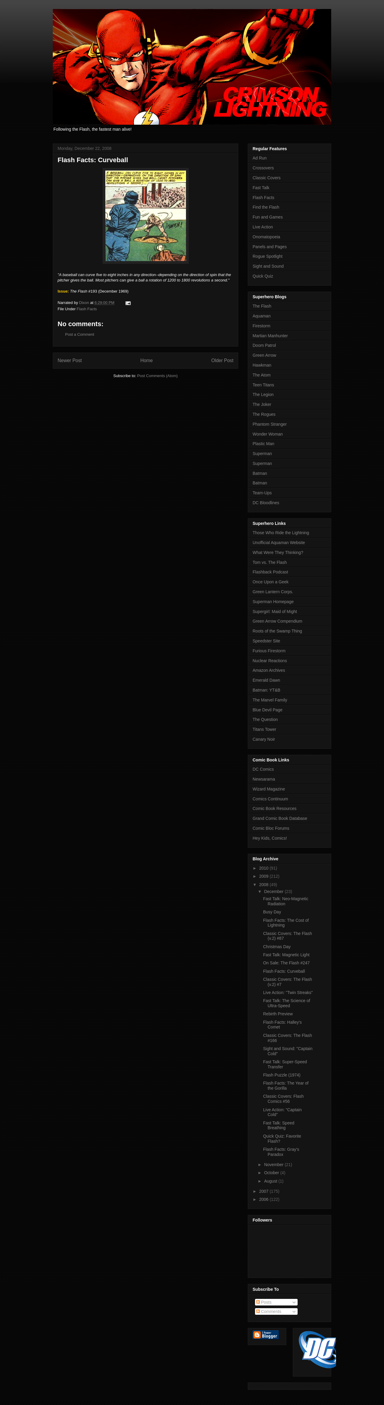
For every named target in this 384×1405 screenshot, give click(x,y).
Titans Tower (264, 729)
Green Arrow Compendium (277, 621)
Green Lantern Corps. (273, 591)
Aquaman (262, 316)
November (274, 1164)
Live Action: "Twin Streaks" (288, 992)
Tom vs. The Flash (270, 562)
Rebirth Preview (278, 1013)
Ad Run (260, 158)
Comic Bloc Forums (271, 828)
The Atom (262, 375)
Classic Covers (266, 177)
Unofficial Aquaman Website (279, 542)
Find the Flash (266, 207)
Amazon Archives (269, 670)
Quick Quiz (263, 276)
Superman (262, 453)
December (274, 891)
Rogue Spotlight (268, 256)
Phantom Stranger (270, 424)
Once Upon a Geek (271, 581)
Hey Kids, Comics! (270, 838)
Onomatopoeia (266, 236)
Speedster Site (266, 641)
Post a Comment (79, 334)
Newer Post (70, 360)
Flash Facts (87, 309)
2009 (264, 876)
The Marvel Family (270, 700)
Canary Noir (264, 739)
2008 (264, 884)
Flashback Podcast (270, 572)
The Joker (262, 404)
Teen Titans (263, 385)
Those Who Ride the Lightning (281, 532)
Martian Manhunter (270, 335)
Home (146, 360)
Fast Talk (261, 187)
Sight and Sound (268, 266)
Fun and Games (268, 217)
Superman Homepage (273, 601)
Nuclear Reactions (270, 660)
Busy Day (272, 911)
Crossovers (263, 167)
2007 (264, 1191)
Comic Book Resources (274, 808)
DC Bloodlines (266, 502)
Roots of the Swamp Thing (277, 631)
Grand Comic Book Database (280, 818)
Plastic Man (263, 443)
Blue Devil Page (268, 709)
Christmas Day (277, 946)
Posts (264, 1302)
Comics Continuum (270, 798)
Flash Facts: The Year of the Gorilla (286, 1086)
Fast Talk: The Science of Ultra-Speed (286, 1003)
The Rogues (264, 414)
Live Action (263, 227)
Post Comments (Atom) (157, 376)
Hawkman (262, 365)
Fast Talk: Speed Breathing (278, 1125)
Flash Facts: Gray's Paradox (281, 1152)
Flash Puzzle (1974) (282, 1075)
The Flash (262, 306)
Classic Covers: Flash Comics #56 (283, 1099)
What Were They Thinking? (278, 552)
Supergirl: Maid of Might (275, 611)
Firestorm (261, 325)
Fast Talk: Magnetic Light (286, 954)
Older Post (222, 360)
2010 (264, 868)
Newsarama (264, 779)
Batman (260, 473)
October (272, 1172)
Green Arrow (264, 355)
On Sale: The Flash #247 (286, 962)
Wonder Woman (268, 434)
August (271, 1181)
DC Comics (263, 769)
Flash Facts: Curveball (284, 971)
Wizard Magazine (269, 789)
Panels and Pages (270, 246)
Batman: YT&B (266, 690)
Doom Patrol (264, 345)
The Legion (263, 394)
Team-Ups (262, 492)
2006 (264, 1199)
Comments (268, 1311)
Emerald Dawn (266, 680)
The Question (265, 719)
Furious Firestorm (269, 650)
